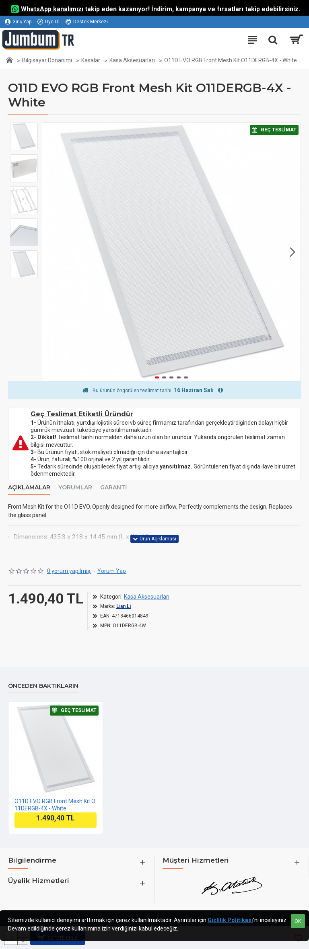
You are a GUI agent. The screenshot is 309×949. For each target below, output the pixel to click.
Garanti (113, 487)
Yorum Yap (111, 571)
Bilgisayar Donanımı (47, 60)
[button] (292, 252)
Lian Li (123, 606)
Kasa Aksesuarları (132, 60)
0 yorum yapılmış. (69, 571)
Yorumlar (75, 487)
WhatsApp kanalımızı (52, 9)
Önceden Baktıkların (43, 686)
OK (298, 921)
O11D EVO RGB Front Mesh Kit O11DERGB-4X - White (54, 805)
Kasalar (90, 60)
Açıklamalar (29, 487)
